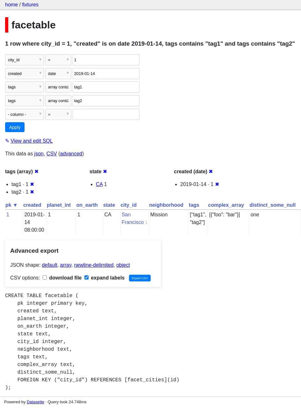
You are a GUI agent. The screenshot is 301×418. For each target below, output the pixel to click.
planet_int (59, 205)
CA (99, 184)
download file (62, 277)
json (39, 153)
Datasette (35, 401)
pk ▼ (11, 205)
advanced (71, 153)
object (123, 265)
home (11, 4)
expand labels (104, 277)
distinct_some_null (272, 205)
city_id (128, 205)
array (65, 265)
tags (194, 205)
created (32, 205)
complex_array (226, 205)
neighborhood (166, 205)
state (109, 205)
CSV (52, 153)
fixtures (30, 4)
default (49, 265)
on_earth (87, 205)
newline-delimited (94, 265)
